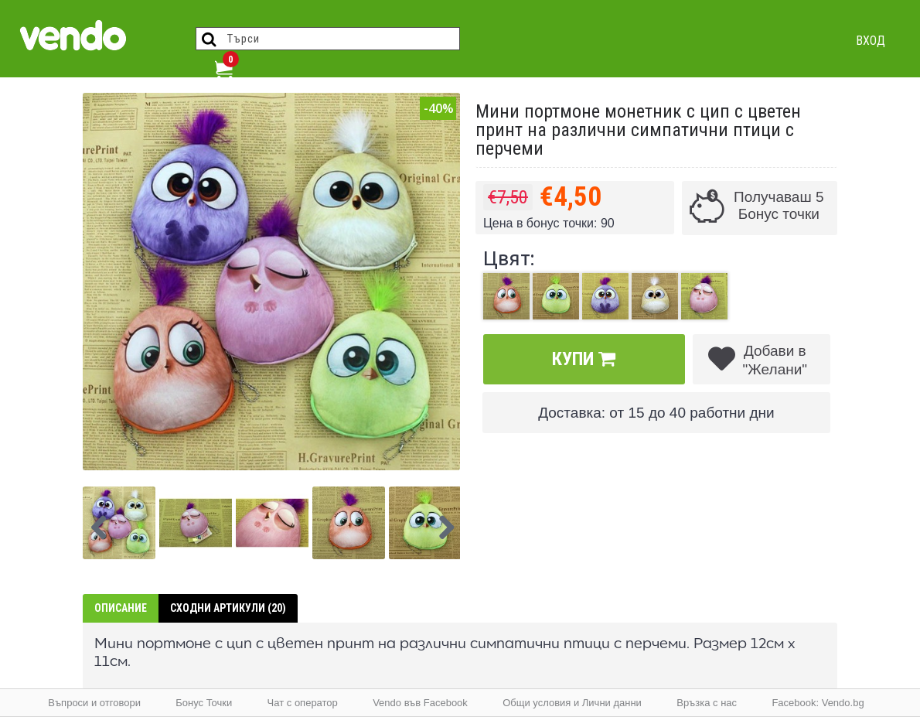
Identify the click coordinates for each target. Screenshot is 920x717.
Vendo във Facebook (420, 702)
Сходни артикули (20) (228, 608)
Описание (120, 608)
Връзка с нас (706, 702)
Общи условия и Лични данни (572, 702)
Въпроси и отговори (94, 702)
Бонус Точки (203, 702)
